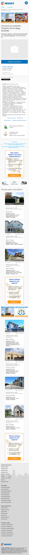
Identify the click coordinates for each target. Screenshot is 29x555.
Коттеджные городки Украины (7, 524)
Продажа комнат (4, 468)
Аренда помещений (5, 517)
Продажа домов (4, 470)
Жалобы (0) (20, 118)
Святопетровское (9, 35)
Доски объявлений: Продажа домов (16, 9)
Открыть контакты (14, 62)
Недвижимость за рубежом (6, 476)
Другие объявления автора (19, 120)
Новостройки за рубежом (6, 500)
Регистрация (10, 7)
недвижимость (10, 77)
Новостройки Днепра (5, 492)
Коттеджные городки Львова (6, 535)
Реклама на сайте (4, 481)
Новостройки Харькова (5, 496)
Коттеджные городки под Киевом (7, 528)
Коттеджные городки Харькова (7, 533)
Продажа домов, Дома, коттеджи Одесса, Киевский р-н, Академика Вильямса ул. (13, 147)
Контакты (3, 479)
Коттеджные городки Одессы (7, 532)
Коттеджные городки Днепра (6, 530)
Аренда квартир (4, 507)
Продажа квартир (4, 466)
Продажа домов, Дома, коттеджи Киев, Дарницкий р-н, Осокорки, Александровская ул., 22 (15, 144)
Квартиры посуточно (5, 509)
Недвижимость (4, 9)
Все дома (14, 142)
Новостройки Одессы (5, 494)
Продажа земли (4, 472)
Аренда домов (4, 511)
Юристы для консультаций (17, 135)
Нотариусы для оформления (13, 133)
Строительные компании (6, 502)
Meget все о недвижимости (14, 544)
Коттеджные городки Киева (6, 526)
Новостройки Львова (5, 498)
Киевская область (7, 34)
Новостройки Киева (5, 489)
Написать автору (11, 118)
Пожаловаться (7, 120)
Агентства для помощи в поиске (16, 126)
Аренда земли (4, 515)
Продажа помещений (5, 474)
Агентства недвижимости (6, 477)
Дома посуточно (4, 513)
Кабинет (3, 7)
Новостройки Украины (5, 487)
